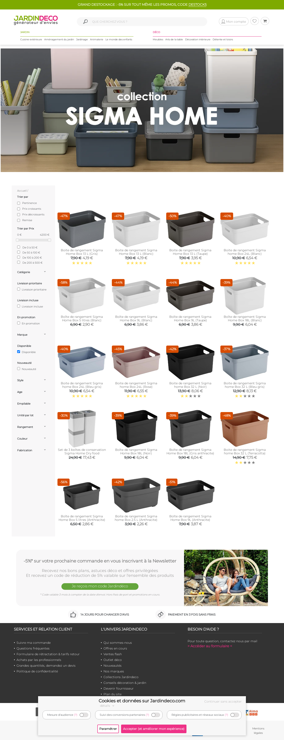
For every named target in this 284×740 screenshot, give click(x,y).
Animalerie (96, 39)
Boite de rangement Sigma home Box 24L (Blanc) (245, 252)
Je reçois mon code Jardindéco (100, 586)
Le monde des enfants (118, 39)
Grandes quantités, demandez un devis (46, 666)
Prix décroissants (33, 214)
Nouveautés (112, 666)
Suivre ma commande (34, 643)
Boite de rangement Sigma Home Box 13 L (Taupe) (190, 252)
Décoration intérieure (197, 39)
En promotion (28, 323)
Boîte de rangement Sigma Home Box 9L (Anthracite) (190, 518)
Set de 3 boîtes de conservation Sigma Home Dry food (82, 451)
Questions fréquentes (33, 648)
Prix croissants (31, 208)
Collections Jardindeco (120, 677)
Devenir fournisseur (118, 688)
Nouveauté (26, 369)
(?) (75, 714)
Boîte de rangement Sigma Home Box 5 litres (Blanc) (82, 318)
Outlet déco (112, 660)
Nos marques (113, 671)
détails (107, 706)
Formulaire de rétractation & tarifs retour (48, 654)
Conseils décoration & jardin (124, 683)
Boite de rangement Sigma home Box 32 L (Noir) (190, 385)
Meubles (158, 39)
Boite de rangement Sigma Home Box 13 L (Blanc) (136, 252)
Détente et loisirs (223, 39)
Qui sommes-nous (117, 643)
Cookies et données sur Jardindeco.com (142, 700)
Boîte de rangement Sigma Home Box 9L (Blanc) (136, 318)
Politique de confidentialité (37, 671)
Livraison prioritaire (31, 289)
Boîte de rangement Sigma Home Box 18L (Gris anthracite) (190, 451)
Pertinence (29, 203)
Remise (27, 220)
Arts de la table (174, 39)
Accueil (22, 190)
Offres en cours (115, 648)
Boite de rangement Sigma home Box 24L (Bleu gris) (82, 385)
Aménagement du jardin (59, 39)
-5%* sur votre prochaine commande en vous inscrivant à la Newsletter (100, 561)
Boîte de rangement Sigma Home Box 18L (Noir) (136, 451)
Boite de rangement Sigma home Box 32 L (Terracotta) (245, 451)
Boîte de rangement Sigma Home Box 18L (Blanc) (245, 318)
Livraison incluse (30, 306)
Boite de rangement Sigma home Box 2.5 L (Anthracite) (136, 518)
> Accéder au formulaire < (210, 646)
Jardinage (82, 39)
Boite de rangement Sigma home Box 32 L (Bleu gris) (245, 385)
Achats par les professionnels (39, 660)
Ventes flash (112, 654)
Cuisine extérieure (31, 39)
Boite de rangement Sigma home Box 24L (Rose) (136, 385)
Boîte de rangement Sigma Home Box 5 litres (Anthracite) (82, 518)
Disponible (26, 352)
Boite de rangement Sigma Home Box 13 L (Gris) (82, 252)
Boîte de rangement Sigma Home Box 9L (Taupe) (190, 318)
